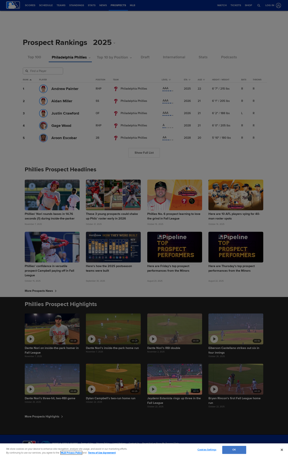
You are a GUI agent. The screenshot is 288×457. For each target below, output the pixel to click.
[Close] (282, 449)
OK (234, 449)
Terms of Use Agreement (102, 452)
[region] (144, 450)
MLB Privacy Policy (71, 452)
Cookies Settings (206, 449)
